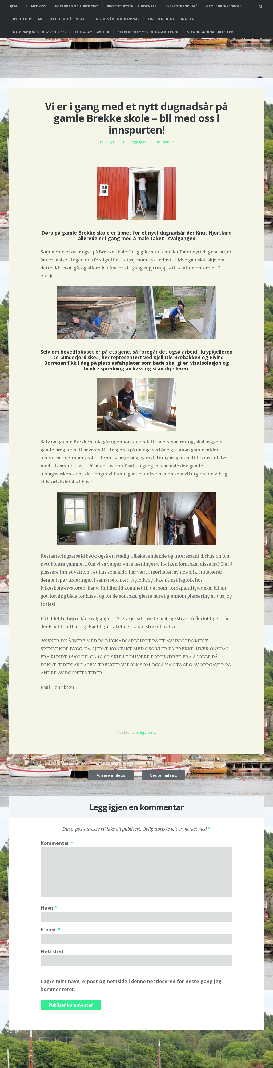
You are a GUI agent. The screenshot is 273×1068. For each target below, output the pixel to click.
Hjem (13, 6)
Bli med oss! (36, 6)
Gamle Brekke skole (224, 6)
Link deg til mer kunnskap (172, 19)
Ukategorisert (143, 732)
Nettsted (52, 951)
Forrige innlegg (111, 775)
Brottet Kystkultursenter (132, 6)
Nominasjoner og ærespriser (39, 32)
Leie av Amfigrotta (92, 32)
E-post (50, 929)
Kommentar (57, 843)
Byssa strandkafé (181, 6)
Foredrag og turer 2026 (76, 6)
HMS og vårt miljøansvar (116, 19)
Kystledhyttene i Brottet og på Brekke (49, 19)
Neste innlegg (163, 775)
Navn (49, 907)
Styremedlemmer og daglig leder (148, 32)
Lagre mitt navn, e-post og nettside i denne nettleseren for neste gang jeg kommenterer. (131, 985)
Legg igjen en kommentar (152, 141)
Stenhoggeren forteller (210, 32)
